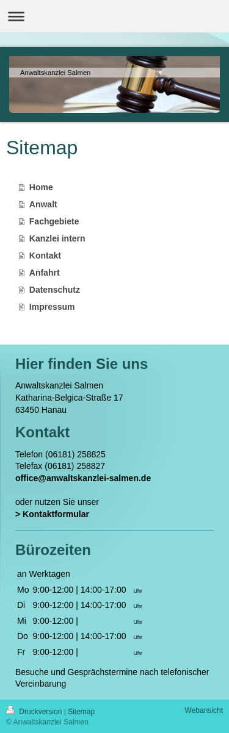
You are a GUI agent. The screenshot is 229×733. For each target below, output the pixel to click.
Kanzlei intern (57, 238)
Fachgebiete (54, 221)
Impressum (52, 307)
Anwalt (43, 204)
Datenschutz (54, 290)
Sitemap (81, 711)
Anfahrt (44, 272)
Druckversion (35, 711)
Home (41, 187)
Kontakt (45, 255)
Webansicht (204, 710)
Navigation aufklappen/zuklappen (114, 16)
